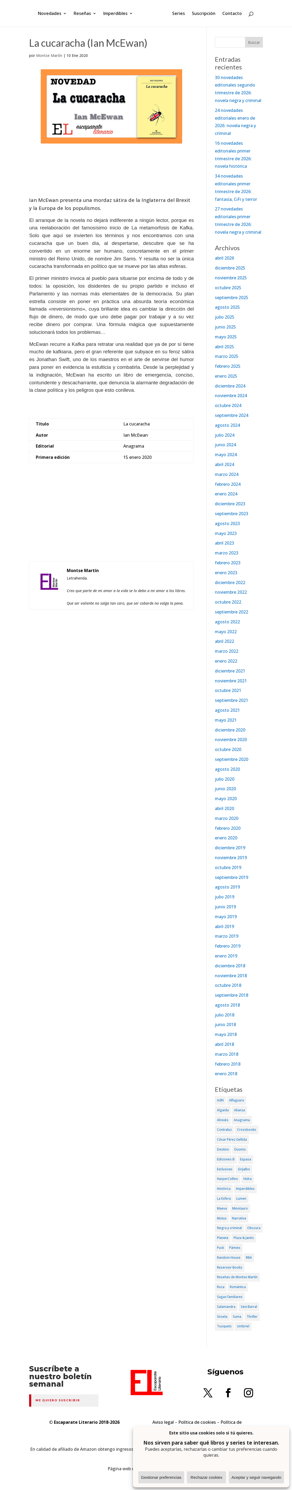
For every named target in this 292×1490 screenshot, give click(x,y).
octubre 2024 (228, 405)
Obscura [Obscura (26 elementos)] (254, 1228)
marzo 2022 (226, 651)
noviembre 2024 (231, 395)
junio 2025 (225, 327)
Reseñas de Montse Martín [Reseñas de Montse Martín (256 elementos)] (237, 1277)
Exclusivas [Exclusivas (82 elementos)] (224, 1169)
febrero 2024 (227, 484)
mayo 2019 (226, 917)
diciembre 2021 (230, 671)
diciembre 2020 (230, 730)
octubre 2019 (228, 867)
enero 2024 (226, 494)
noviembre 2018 (231, 976)
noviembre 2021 (231, 681)
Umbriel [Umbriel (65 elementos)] (243, 1326)
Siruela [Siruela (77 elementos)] (222, 1316)
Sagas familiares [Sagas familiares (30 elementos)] (230, 1297)
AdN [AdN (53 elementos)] (220, 1100)
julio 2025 (224, 317)
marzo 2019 (226, 936)
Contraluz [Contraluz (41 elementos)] (224, 1129)
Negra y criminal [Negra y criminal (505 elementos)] (229, 1228)
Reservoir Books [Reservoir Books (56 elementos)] (229, 1267)
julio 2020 (224, 779)
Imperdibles (117, 14)
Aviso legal (163, 1422)
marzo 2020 (226, 818)
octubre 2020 (228, 749)
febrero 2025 (227, 366)
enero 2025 (226, 376)
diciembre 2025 (230, 268)
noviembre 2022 (231, 592)
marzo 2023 (226, 553)
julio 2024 (224, 435)
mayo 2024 (226, 454)
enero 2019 (226, 956)
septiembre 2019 (231, 877)
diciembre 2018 (230, 966)
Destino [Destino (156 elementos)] (223, 1149)
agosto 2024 (227, 425)
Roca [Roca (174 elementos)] (220, 1287)
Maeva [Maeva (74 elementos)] (222, 1208)
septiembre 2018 (231, 995)
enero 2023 (226, 573)
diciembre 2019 (230, 848)
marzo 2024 (226, 474)
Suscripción (202, 14)
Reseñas (84, 14)
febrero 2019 (227, 946)
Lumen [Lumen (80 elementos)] (241, 1198)
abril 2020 (224, 808)
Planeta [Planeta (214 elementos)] (222, 1237)
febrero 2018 (227, 1064)
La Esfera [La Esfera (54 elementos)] (224, 1198)
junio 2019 (225, 907)
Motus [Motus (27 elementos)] (222, 1218)
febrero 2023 (227, 563)
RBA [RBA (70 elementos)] (249, 1257)
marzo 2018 (226, 1054)
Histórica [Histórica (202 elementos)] (224, 1188)
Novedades (51, 14)
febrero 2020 (227, 828)
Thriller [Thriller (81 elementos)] (252, 1316)
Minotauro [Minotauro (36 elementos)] (240, 1208)
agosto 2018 (227, 1005)
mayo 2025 (226, 337)
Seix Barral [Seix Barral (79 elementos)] (249, 1306)
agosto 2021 (227, 710)
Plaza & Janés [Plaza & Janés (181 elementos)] (244, 1237)
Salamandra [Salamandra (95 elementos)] (226, 1306)
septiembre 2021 (231, 700)
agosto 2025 (227, 307)
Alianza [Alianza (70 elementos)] (239, 1110)
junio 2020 (225, 789)
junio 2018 (225, 1024)
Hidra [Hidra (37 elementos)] (247, 1178)
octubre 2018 (228, 985)
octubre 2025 (228, 288)
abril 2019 (224, 926)
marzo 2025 (226, 356)
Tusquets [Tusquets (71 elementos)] (224, 1326)
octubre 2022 (228, 602)
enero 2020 (226, 838)
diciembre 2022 (230, 582)
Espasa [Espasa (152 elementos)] (245, 1159)
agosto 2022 (227, 622)
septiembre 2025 (231, 297)
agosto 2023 (227, 523)
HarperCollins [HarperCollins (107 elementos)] (227, 1178)
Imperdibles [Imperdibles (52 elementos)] (245, 1188)
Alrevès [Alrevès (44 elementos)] (222, 1120)
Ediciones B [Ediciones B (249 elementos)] (226, 1159)
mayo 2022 (226, 632)
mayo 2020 (226, 798)
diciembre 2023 (230, 504)
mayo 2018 (226, 1034)
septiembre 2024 (231, 415)
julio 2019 (224, 897)
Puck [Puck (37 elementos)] (220, 1247)
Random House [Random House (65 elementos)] (228, 1257)
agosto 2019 (227, 887)
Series (176, 14)
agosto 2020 (227, 769)
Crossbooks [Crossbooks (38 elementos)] (246, 1129)
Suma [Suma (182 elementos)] (237, 1316)
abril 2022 (224, 641)
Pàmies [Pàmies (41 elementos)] (234, 1247)
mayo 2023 (226, 533)
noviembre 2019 (231, 858)
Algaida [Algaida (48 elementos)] (223, 1110)
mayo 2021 (226, 720)
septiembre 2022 (231, 612)
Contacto (230, 14)
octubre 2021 (228, 690)
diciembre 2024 (230, 386)
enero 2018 (226, 1074)
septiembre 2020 (231, 759)
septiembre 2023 (231, 514)
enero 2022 (226, 661)
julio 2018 (224, 1015)
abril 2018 (224, 1044)
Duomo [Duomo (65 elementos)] (240, 1149)
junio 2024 (225, 445)
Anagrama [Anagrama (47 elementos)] (242, 1120)
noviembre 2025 (231, 278)
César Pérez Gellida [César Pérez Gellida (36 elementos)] (232, 1139)
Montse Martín (49, 55)
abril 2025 (224, 347)
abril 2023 (224, 543)
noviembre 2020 (231, 739)
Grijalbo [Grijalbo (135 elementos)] (244, 1169)
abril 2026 (224, 258)
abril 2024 (224, 464)
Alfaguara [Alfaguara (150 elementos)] (236, 1100)
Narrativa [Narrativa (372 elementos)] (239, 1218)
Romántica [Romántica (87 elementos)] (238, 1287)
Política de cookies (197, 1422)
